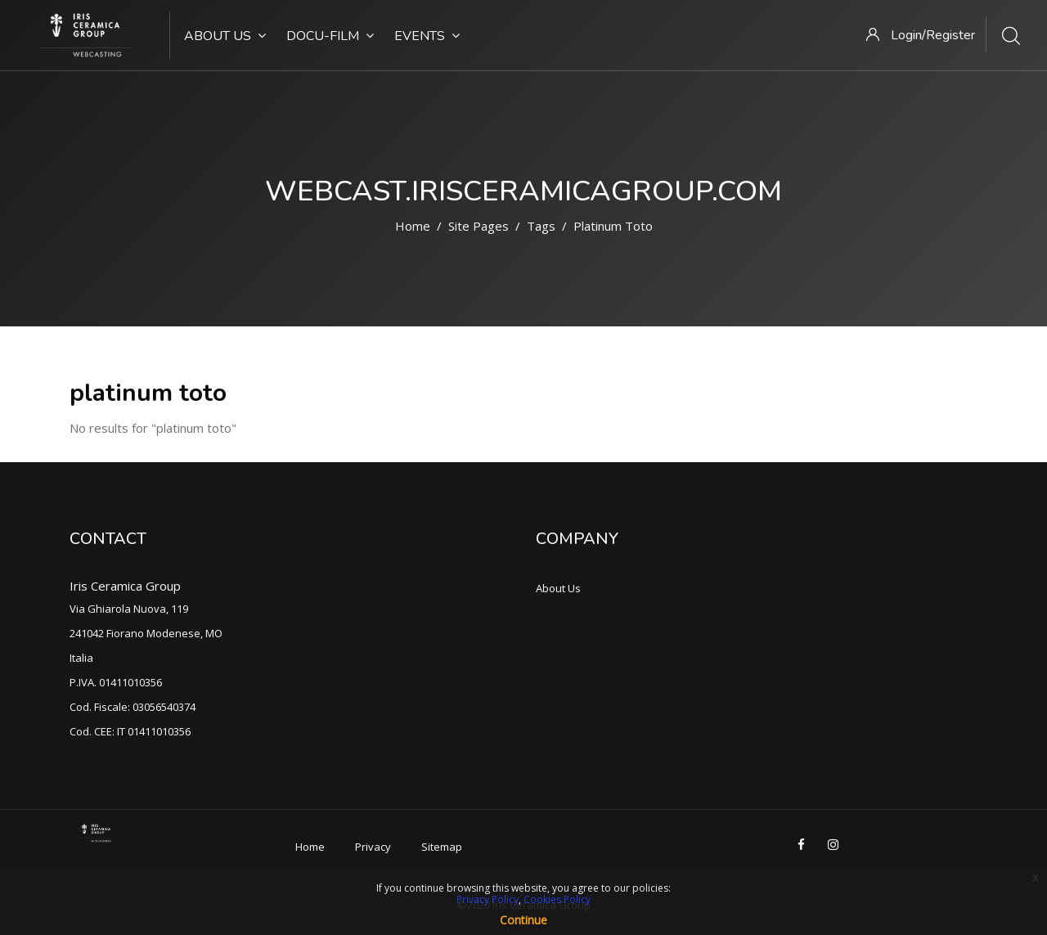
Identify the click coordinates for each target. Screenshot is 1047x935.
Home (412, 226)
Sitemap (441, 846)
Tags (541, 226)
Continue (523, 920)
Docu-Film (330, 36)
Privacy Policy (487, 899)
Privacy (373, 846)
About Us (225, 36)
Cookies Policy (557, 899)
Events (427, 36)
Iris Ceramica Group (125, 586)
